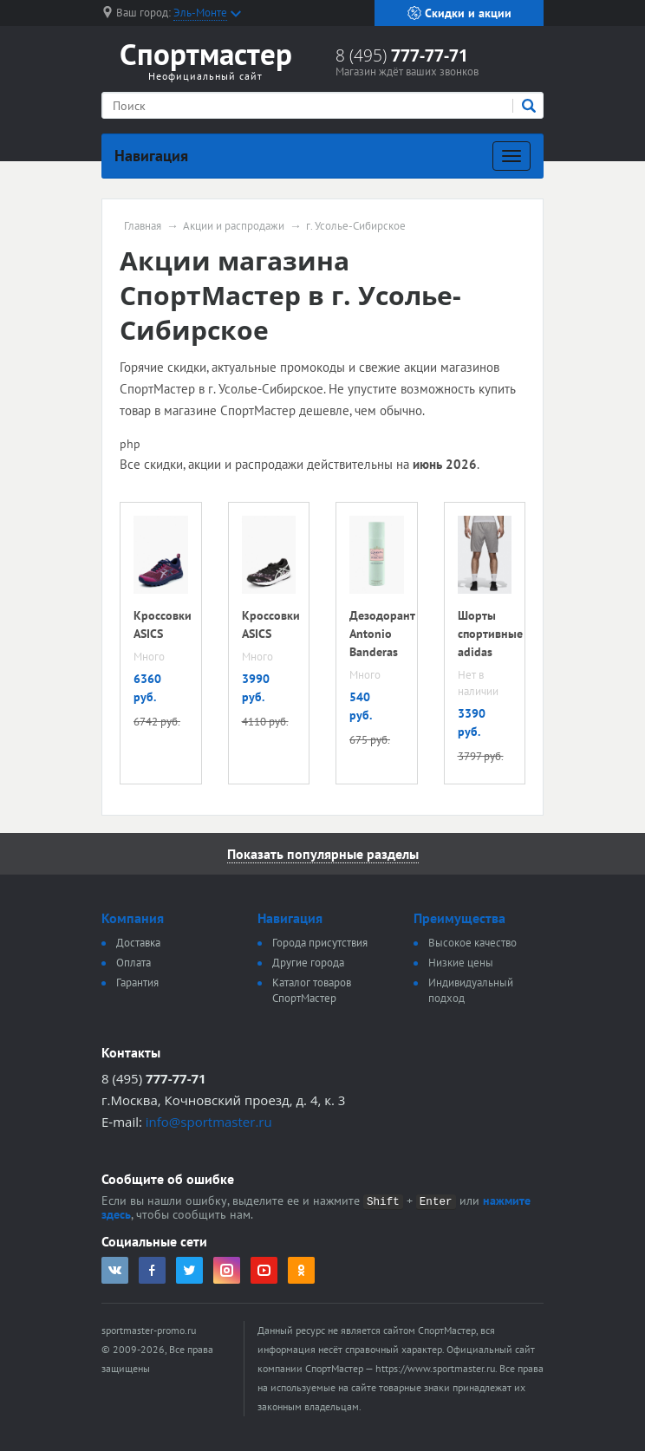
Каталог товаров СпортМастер (311, 990)
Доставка (138, 942)
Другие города (308, 962)
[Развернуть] (511, 156)
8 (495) (402, 55)
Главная (142, 226)
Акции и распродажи (233, 226)
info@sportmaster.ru (209, 1121)
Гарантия (137, 982)
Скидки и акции (459, 13)
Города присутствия (320, 942)
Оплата (133, 962)
